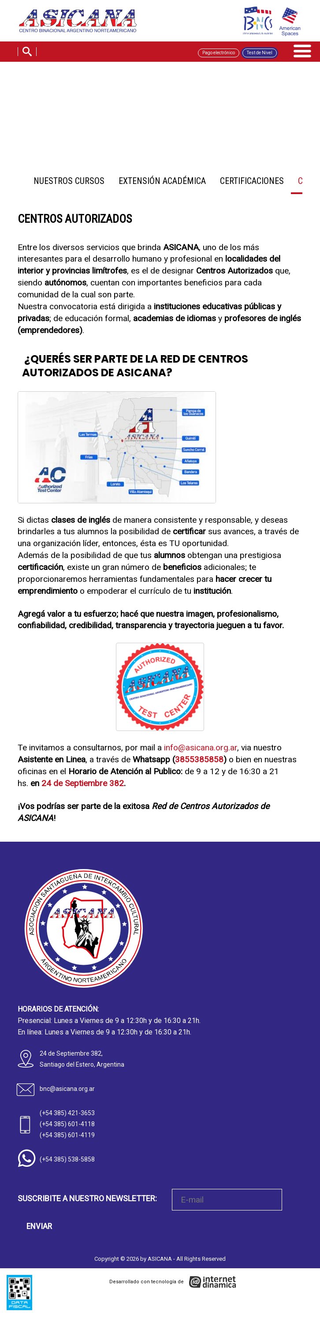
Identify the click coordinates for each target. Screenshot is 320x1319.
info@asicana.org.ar (200, 747)
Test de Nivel (259, 54)
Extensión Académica (162, 181)
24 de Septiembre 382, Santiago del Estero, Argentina (82, 1059)
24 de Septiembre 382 (82, 783)
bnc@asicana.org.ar (67, 1088)
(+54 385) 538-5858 (67, 1159)
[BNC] (256, 21)
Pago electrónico (218, 54)
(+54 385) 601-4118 (67, 1124)
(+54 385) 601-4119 (67, 1135)
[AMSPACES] (289, 23)
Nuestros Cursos (68, 181)
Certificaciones (252, 181)
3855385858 (199, 759)
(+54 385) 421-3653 (67, 1113)
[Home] (83, 21)
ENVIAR (39, 1226)
